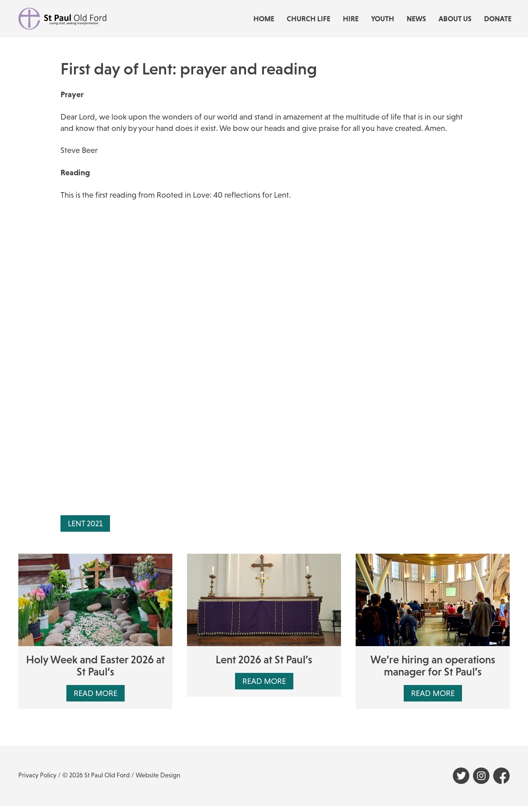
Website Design (158, 775)
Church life (308, 19)
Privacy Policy (37, 775)
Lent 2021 (85, 523)
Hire (351, 19)
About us (455, 19)
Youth (382, 19)
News (416, 19)
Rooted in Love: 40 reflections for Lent (223, 194)
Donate (497, 19)
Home (263, 19)
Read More (95, 693)
